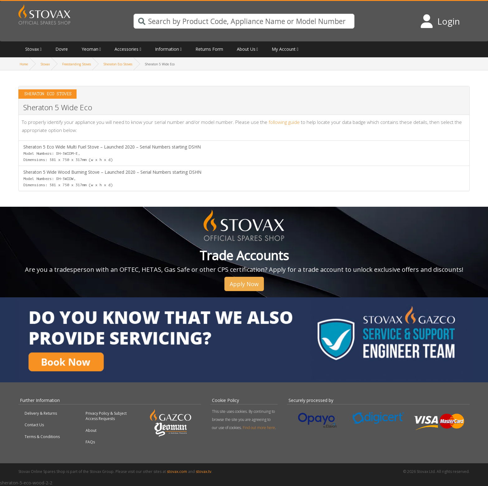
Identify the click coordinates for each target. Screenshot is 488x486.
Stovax (32, 49)
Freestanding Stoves (76, 64)
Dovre (61, 49)
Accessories (126, 49)
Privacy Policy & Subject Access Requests (106, 416)
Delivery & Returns (41, 413)
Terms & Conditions (42, 436)
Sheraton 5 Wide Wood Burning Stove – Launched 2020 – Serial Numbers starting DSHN (112, 178)
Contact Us (34, 424)
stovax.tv (203, 471)
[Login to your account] (440, 21)
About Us (246, 49)
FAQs (90, 442)
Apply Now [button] (244, 284)
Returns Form (209, 49)
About (91, 430)
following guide (284, 122)
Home (24, 64)
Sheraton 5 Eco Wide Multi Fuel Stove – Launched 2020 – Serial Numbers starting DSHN (112, 153)
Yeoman (90, 49)
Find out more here (259, 427)
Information (167, 49)
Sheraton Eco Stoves (117, 64)
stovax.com (177, 471)
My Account (284, 49)
